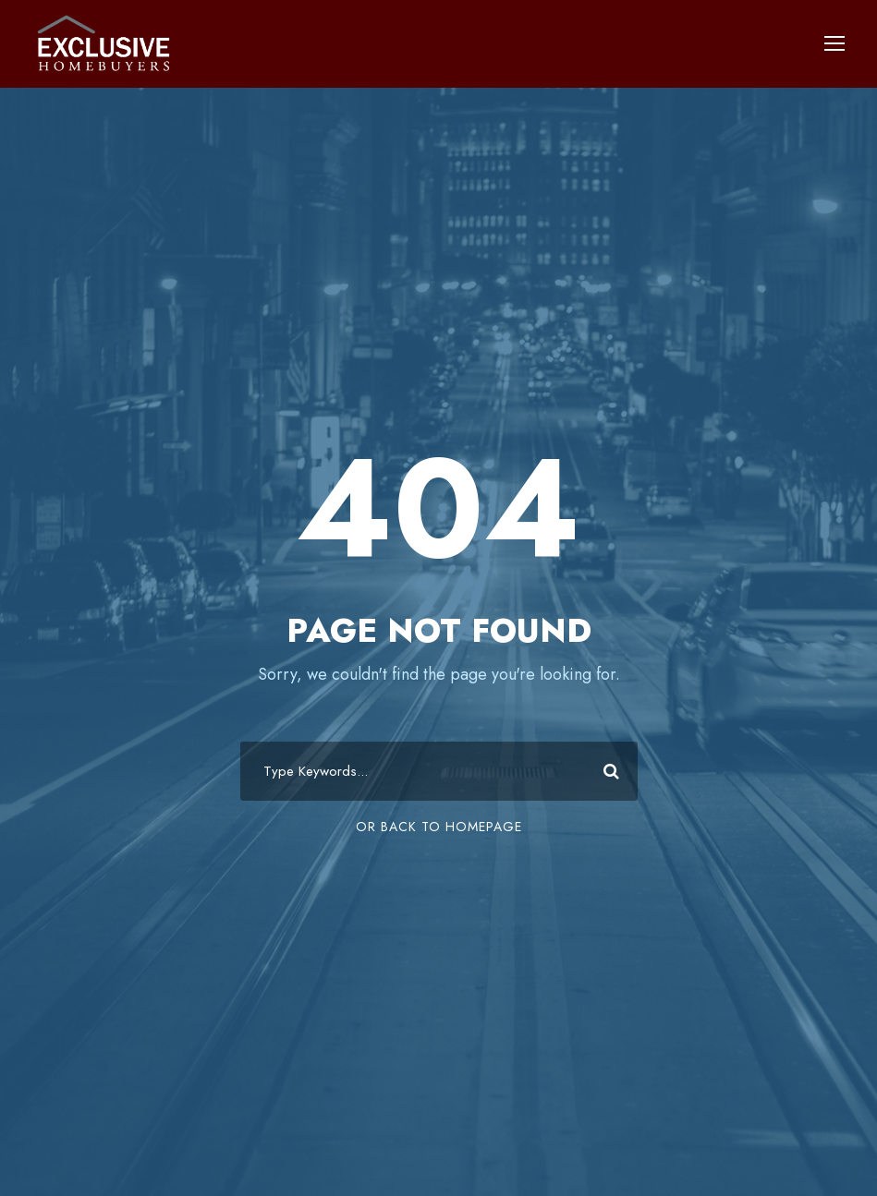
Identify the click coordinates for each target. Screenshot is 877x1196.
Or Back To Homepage (439, 826)
